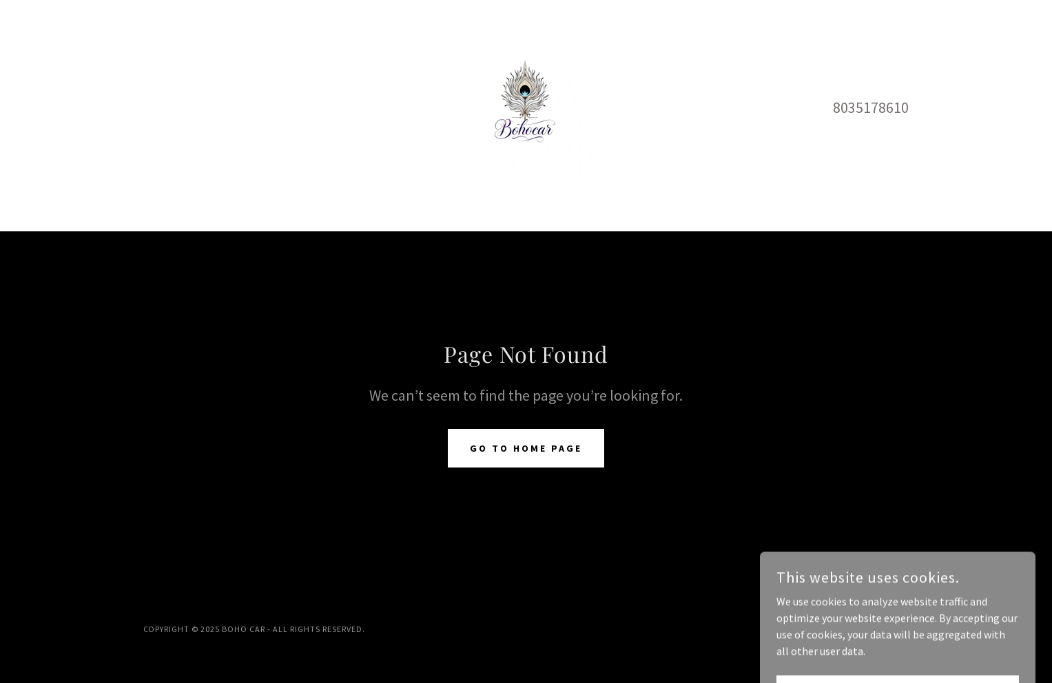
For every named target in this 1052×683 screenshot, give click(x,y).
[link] (526, 106)
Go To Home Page (526, 448)
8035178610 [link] (871, 107)
